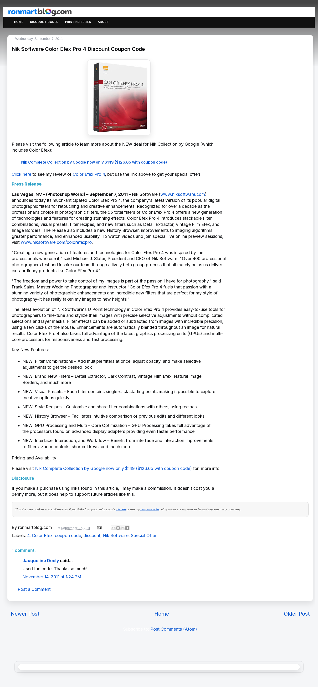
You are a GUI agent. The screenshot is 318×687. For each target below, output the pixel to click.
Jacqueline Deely (40, 560)
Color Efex (42, 535)
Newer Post (25, 614)
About (103, 22)
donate (121, 509)
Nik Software (115, 535)
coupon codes (149, 509)
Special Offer (143, 535)
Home (18, 22)
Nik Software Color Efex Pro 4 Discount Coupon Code (78, 49)
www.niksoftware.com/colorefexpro (56, 242)
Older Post (297, 614)
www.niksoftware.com (182, 194)
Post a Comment (34, 589)
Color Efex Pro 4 (89, 174)
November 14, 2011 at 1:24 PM (51, 576)
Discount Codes (44, 22)
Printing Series (78, 22)
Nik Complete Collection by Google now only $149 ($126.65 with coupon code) (94, 162)
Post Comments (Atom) (173, 629)
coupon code (68, 535)
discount (91, 535)
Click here (21, 174)
